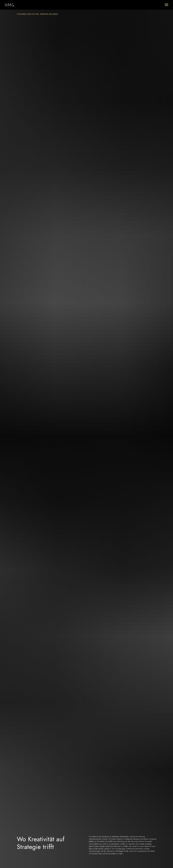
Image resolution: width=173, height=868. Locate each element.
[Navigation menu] (166, 5)
